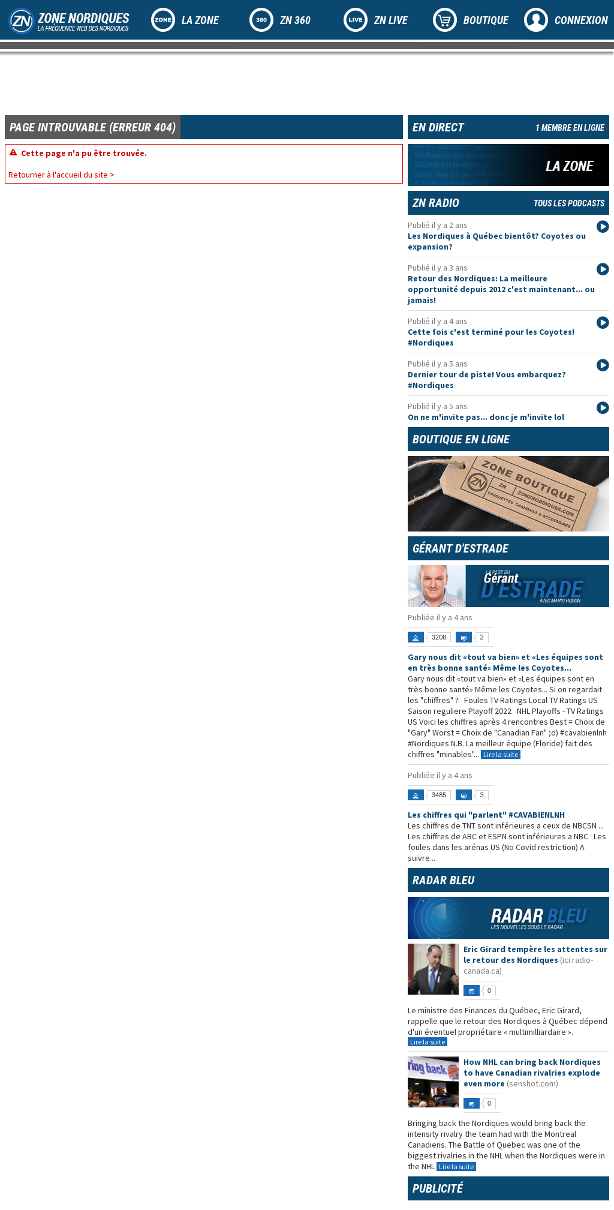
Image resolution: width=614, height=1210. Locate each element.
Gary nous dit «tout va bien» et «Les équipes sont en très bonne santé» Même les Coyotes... (505, 662)
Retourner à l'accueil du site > (61, 174)
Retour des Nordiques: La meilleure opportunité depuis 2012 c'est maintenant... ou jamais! (501, 289)
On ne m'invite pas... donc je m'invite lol (486, 417)
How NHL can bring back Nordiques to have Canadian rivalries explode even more (532, 1072)
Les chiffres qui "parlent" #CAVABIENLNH (486, 814)
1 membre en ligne (569, 128)
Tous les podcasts (569, 203)
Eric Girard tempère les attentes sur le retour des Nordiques (535, 954)
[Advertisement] (223, 83)
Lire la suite (500, 754)
